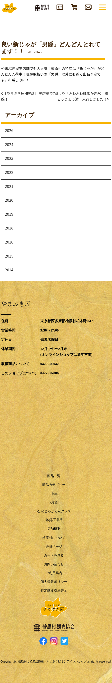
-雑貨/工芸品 (53, 520)
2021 (9, 186)
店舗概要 (54, 529)
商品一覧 (54, 476)
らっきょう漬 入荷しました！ (84, 99)
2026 (9, 130)
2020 (9, 200)
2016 (9, 242)
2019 (9, 214)
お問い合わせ (54, 564)
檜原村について (53, 538)
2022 (9, 172)
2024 (9, 144)
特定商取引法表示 (54, 590)
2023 (9, 158)
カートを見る (54, 555)
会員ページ (54, 546)
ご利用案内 (54, 573)
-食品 (54, 493)
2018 (9, 228)
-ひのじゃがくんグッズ (54, 511)
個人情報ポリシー (54, 582)
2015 (9, 256)
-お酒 (54, 502)
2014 (9, 270)
